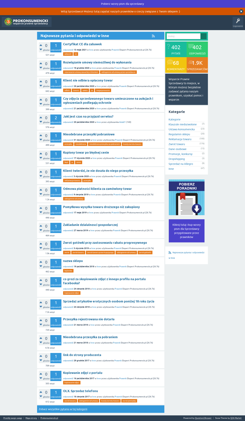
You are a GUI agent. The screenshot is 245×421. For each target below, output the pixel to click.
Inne (91, 50)
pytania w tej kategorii (73, 409)
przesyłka (68, 144)
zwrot (66, 252)
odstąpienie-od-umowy (73, 199)
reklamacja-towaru (72, 180)
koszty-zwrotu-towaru (132, 144)
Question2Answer (203, 418)
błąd (66, 162)
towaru (76, 90)
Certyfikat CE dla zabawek (82, 44)
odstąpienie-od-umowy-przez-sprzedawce (118, 72)
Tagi (78, 24)
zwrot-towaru (78, 252)
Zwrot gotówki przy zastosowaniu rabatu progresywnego (105, 242)
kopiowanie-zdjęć (71, 293)
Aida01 (122, 122)
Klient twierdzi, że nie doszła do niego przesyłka (98, 170)
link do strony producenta (82, 355)
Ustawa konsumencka (182, 129)
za (92, 90)
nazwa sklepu (73, 261)
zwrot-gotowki (145, 252)
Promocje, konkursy (180, 153)
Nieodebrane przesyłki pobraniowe (89, 134)
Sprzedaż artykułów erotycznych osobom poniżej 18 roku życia (108, 301)
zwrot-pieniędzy (129, 401)
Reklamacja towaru (180, 139)
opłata (85, 90)
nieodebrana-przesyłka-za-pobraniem (104, 144)
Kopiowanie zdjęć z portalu (82, 373)
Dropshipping (177, 158)
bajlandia (68, 271)
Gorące (68, 24)
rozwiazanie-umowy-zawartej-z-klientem (81, 72)
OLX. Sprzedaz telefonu (80, 391)
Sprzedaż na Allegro (181, 163)
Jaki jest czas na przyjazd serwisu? (88, 116)
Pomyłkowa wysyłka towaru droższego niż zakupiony (101, 207)
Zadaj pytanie (105, 24)
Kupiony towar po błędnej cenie (86, 152)
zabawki (67, 54)
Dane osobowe (177, 149)
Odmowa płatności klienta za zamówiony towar (97, 189)
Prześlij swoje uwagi (12, 418)
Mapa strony (31, 418)
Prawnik (115, 50)
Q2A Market (236, 418)
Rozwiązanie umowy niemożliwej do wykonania (97, 62)
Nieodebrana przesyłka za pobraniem (90, 337)
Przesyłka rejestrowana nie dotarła (89, 319)
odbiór (67, 90)
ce (76, 54)
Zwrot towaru (177, 144)
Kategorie (90, 24)
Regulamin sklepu (179, 134)
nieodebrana (81, 144)
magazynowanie (103, 90)
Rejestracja (120, 24)
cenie (78, 162)
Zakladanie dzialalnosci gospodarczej (90, 225)
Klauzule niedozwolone (183, 124)
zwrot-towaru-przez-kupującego (100, 252)
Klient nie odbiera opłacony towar (88, 80)
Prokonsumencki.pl (49, 418)
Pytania (57, 24)
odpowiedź (68, 50)
